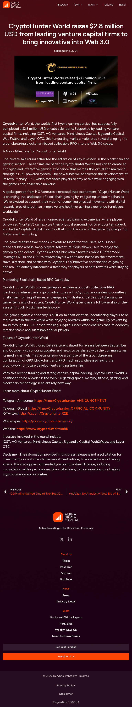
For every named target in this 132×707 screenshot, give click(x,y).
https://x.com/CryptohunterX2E (43, 413)
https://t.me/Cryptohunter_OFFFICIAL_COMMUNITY (69, 408)
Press (66, 595)
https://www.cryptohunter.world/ (42, 429)
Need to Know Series (66, 636)
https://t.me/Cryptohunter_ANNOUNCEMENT (70, 401)
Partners (66, 573)
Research (66, 567)
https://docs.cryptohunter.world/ (47, 421)
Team (66, 560)
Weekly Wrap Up (66, 629)
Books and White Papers (66, 617)
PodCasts (66, 623)
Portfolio (66, 579)
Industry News (66, 601)
